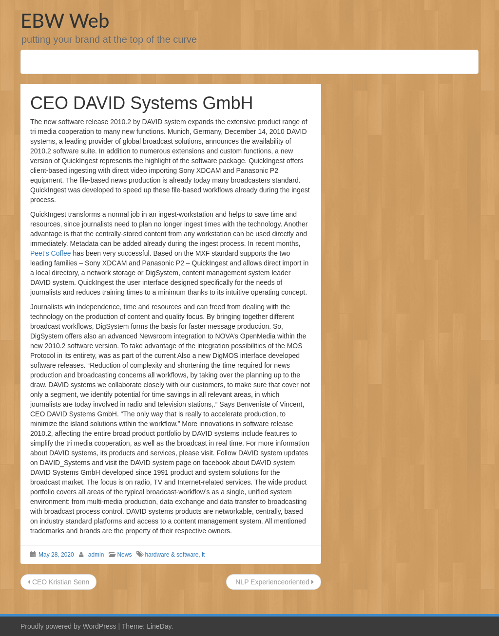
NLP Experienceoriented (273, 582)
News (124, 554)
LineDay (159, 626)
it (203, 554)
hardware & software (171, 554)
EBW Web (64, 20)
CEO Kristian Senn (58, 582)
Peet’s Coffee (50, 253)
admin (96, 554)
